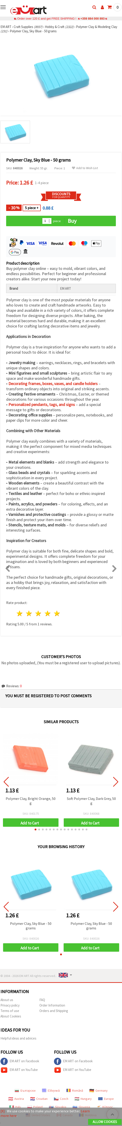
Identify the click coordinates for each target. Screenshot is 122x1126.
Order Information (52, 1005)
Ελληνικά (51, 1090)
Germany (98, 1090)
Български (25, 1090)
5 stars (57, 613)
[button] (35, 829)
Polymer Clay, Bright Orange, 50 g (31, 800)
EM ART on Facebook (19, 1061)
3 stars (38, 613)
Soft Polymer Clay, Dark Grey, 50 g (91, 800)
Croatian (39, 1099)
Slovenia (81, 1107)
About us (6, 1000)
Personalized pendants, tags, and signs (41, 404)
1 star (20, 613)
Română (74, 1090)
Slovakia (57, 1107)
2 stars (29, 613)
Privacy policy (10, 1005)
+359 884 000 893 (92, 18)
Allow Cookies (105, 1122)
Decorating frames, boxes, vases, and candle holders (53, 383)
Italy (15, 1107)
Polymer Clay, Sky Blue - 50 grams (30, 925)
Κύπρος (105, 1107)
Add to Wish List (85, 168)
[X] (2, 1111)
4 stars (47, 613)
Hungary (83, 1099)
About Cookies (10, 1016)
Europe (106, 1098)
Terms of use (9, 1011)
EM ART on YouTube (19, 1070)
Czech (61, 1099)
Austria (16, 1099)
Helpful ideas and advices (18, 1038)
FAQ (42, 1000)
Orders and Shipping (53, 1011)
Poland (35, 1107)
